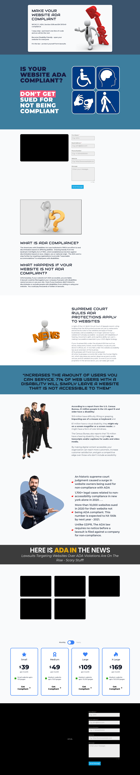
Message (74, 166)
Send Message (78, 187)
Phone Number (76, 150)
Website (74, 158)
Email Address (76, 143)
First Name (75, 135)
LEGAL (70, 739)
